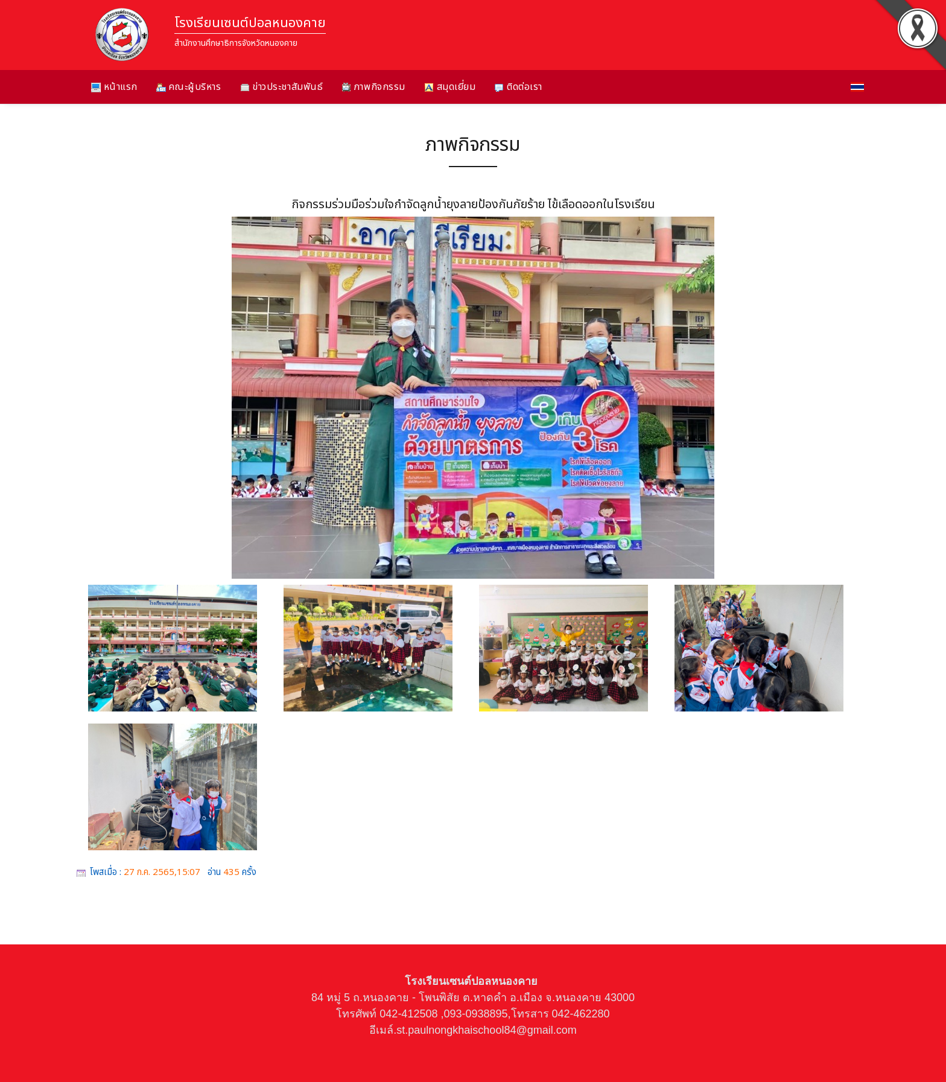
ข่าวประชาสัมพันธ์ (281, 87)
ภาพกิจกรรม (373, 87)
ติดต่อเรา (518, 87)
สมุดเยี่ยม (449, 87)
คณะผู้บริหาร (188, 87)
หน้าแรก (114, 87)
